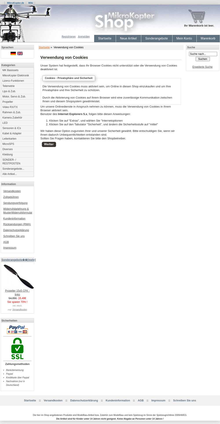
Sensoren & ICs (11, 128)
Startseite (104, 38)
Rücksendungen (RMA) (17, 224)
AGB (6, 242)
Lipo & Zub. (9, 91)
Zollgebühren (11, 197)
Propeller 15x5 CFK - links (18, 291)
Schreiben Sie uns (14, 236)
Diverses (7, 149)
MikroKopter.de (15, 3)
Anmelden (84, 36)
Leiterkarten (9, 138)
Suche (191, 47)
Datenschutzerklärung (16, 230)
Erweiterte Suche (202, 66)
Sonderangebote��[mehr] (18, 259)
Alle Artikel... (9, 174)
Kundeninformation (14, 218)
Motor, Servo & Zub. (14, 96)
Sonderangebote (156, 38)
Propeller (7, 101)
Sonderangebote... (13, 168)
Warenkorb (208, 38)
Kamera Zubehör (12, 117)
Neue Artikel (128, 38)
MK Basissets (10, 70)
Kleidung (7, 154)
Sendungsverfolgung (15, 203)
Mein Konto (184, 38)
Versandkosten (12, 191)
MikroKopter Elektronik (15, 75)
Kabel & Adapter (12, 133)
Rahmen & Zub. (11, 112)
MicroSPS (8, 144)
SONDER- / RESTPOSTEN (11, 161)
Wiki (30, 3)
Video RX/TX (10, 107)
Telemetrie (8, 86)
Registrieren (69, 36)
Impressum (9, 247)
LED (4, 122)
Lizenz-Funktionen (13, 80)
